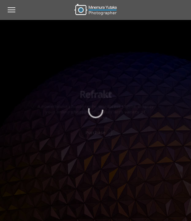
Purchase (95, 132)
